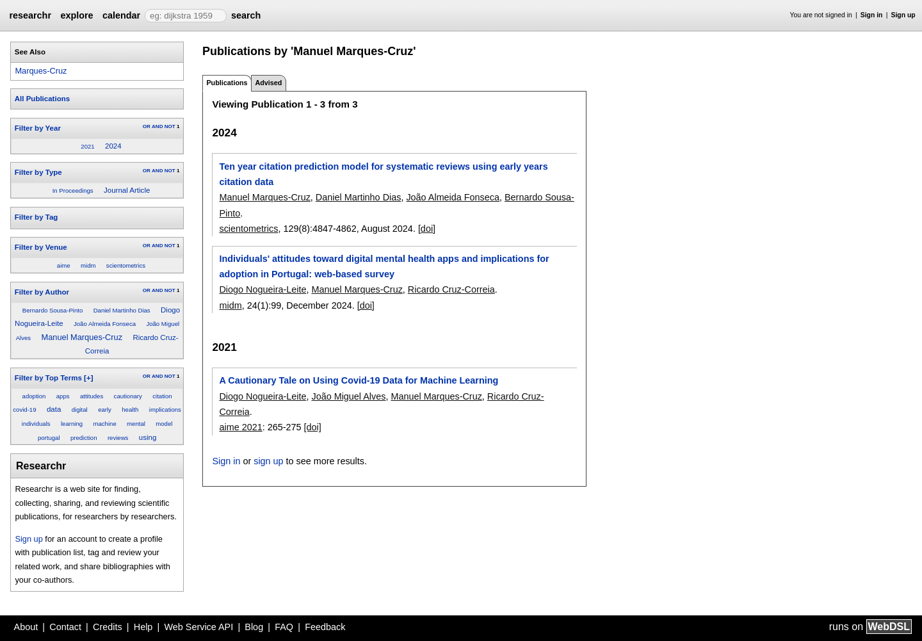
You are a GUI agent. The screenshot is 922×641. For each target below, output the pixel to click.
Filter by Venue (41, 247)
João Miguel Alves (348, 396)
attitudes (91, 396)
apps (63, 396)
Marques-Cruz (41, 71)
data (54, 409)
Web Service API (198, 627)
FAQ (284, 627)
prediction (83, 437)
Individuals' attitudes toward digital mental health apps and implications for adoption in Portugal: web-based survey (384, 266)
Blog (254, 627)
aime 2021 (240, 427)
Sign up (903, 15)
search (246, 15)
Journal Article (127, 190)
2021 (87, 146)
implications (165, 409)
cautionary (128, 396)
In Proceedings (73, 190)
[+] (88, 378)
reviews (118, 437)
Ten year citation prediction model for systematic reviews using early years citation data (383, 174)
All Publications (42, 98)
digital (80, 409)
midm (88, 265)
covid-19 (24, 409)
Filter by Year (38, 128)
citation (162, 396)
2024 (113, 146)
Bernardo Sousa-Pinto (52, 310)
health (130, 409)
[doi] (426, 228)
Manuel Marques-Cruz (82, 337)
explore (76, 15)
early (104, 409)
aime (63, 265)
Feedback (325, 627)
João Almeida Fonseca (105, 323)
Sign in (872, 15)
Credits (107, 627)
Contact (65, 627)
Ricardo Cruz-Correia (451, 289)
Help (143, 627)
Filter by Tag (36, 217)
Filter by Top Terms (48, 378)
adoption (34, 396)
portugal (49, 437)
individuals (36, 423)
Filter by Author (42, 292)
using (148, 437)
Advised (268, 82)
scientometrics (125, 265)
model (164, 423)
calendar (121, 15)
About (26, 627)
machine (104, 423)
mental (136, 423)
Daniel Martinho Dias (121, 310)
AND (157, 126)
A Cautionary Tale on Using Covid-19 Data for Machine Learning (358, 380)
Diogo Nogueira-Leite (262, 289)
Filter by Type (38, 172)
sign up (268, 461)
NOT (170, 126)
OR (146, 126)
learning (72, 423)
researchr (30, 15)
